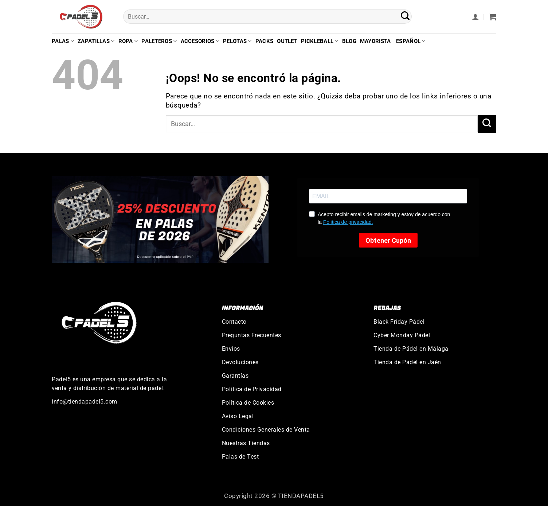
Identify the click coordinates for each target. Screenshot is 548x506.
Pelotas (237, 41)
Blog (349, 41)
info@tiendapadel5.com (84, 401)
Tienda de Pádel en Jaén (407, 362)
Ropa (128, 41)
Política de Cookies (248, 402)
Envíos (231, 348)
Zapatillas (96, 41)
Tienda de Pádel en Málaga (411, 348)
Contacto (234, 321)
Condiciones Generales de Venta (266, 429)
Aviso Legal (238, 416)
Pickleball (319, 41)
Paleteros (159, 41)
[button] (475, 17)
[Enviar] (405, 17)
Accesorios (200, 41)
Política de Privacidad (252, 389)
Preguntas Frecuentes (251, 335)
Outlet (287, 41)
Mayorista (375, 41)
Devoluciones (240, 362)
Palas (63, 41)
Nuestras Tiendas (246, 443)
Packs (264, 41)
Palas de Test (240, 456)
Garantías (235, 375)
